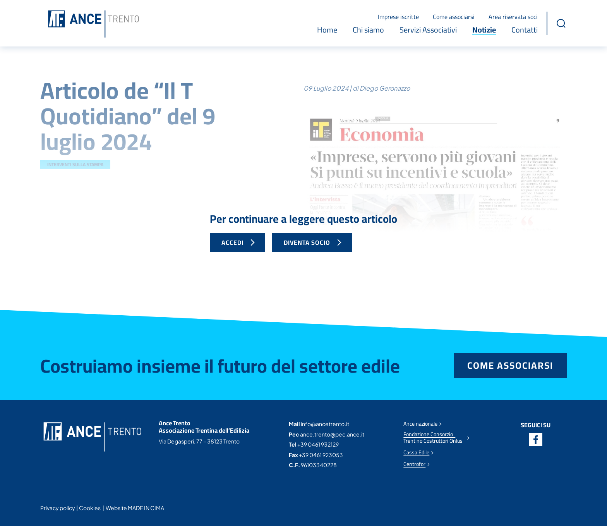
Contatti (524, 30)
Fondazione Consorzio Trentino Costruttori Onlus (433, 437)
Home (327, 30)
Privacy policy (57, 507)
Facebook (535, 439)
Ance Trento (93, 24)
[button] (561, 23)
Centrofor (414, 464)
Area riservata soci (513, 17)
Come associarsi (454, 17)
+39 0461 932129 (318, 444)
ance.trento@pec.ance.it (332, 434)
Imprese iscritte (398, 17)
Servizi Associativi (428, 30)
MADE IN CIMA (146, 507)
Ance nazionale (420, 424)
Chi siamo (368, 30)
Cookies (90, 507)
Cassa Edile (416, 452)
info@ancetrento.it (325, 423)
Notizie (484, 30)
